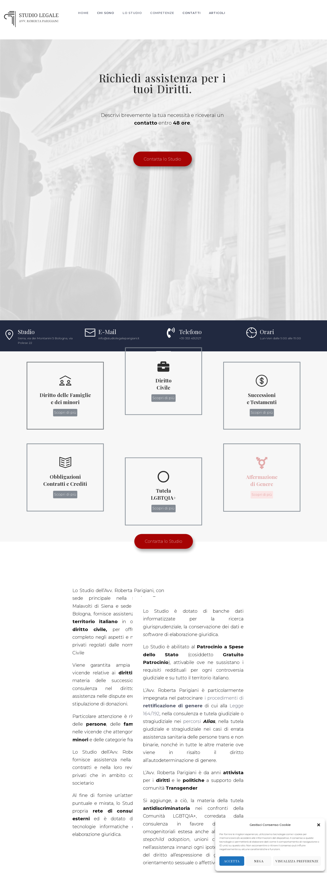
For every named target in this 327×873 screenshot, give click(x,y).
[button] (319, 825)
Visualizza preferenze (296, 861)
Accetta (232, 861)
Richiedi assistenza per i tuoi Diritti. (155, 122)
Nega (259, 861)
